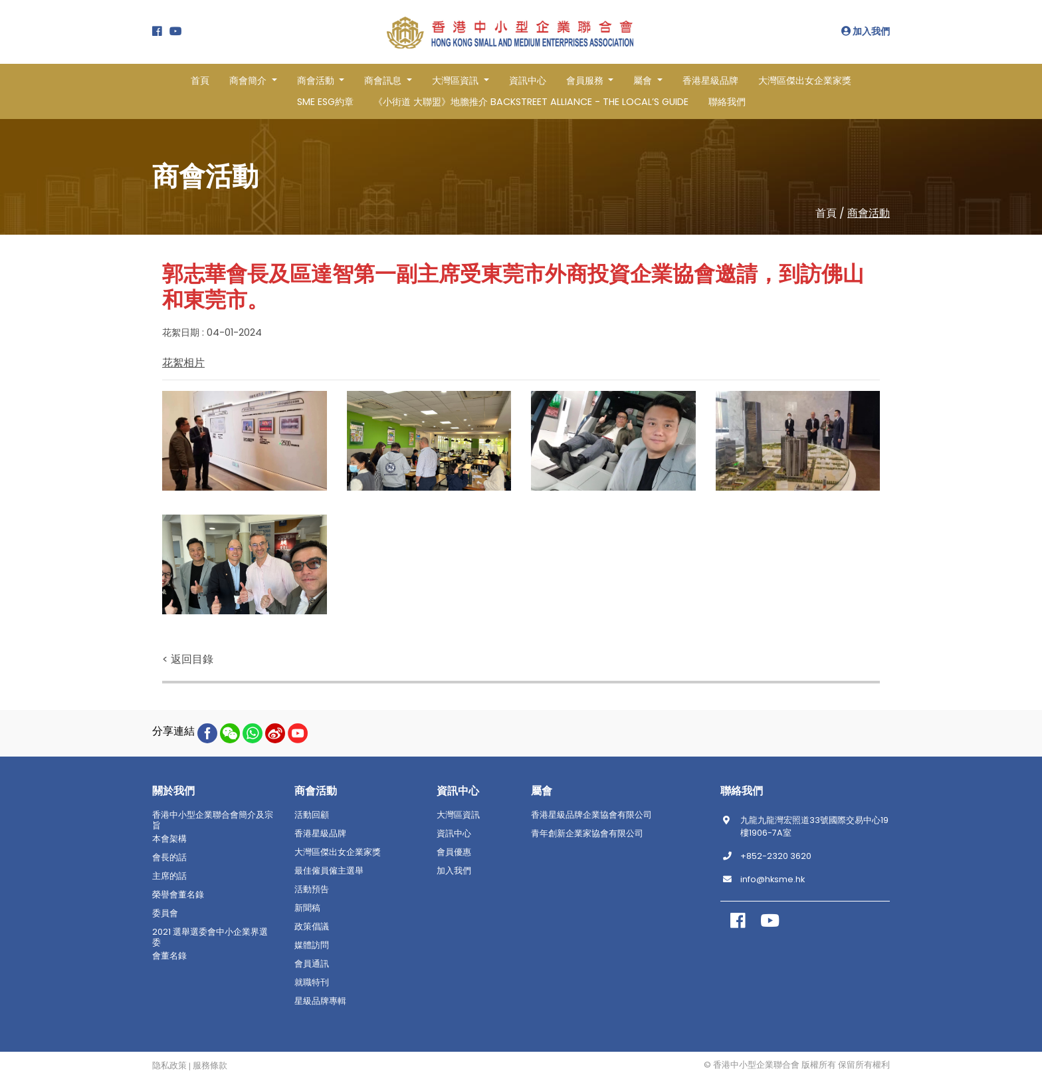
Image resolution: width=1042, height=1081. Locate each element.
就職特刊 (311, 982)
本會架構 (169, 839)
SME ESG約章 (325, 101)
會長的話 (169, 857)
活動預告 (311, 889)
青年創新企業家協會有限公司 (587, 833)
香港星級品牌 (710, 80)
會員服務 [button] (586, 80)
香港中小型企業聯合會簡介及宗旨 (212, 820)
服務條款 (210, 1065)
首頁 (200, 80)
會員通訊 (311, 964)
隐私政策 (169, 1065)
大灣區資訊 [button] (456, 80)
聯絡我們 (727, 101)
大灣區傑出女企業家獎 (804, 80)
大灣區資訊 (458, 815)
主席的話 (169, 876)
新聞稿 (307, 908)
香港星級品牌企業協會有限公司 (591, 815)
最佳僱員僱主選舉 (329, 871)
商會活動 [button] (317, 80)
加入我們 (865, 31)
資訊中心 (527, 80)
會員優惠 (454, 852)
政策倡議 (311, 926)
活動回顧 (311, 815)
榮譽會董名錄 (178, 895)
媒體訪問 (311, 945)
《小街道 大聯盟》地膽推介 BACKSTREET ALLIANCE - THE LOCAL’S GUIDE (530, 101)
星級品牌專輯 (320, 1001)
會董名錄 (169, 956)
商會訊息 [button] (384, 80)
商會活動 (868, 213)
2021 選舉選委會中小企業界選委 (210, 937)
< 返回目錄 (187, 659)
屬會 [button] (644, 80)
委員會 (165, 913)
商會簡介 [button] (249, 80)
